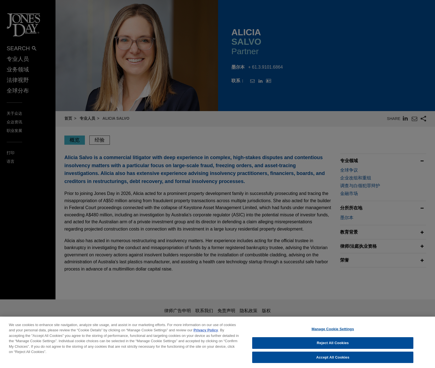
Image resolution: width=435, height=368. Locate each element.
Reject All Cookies (333, 346)
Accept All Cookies (333, 361)
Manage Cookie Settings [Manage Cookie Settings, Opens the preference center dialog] (333, 332)
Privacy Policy (206, 333)
